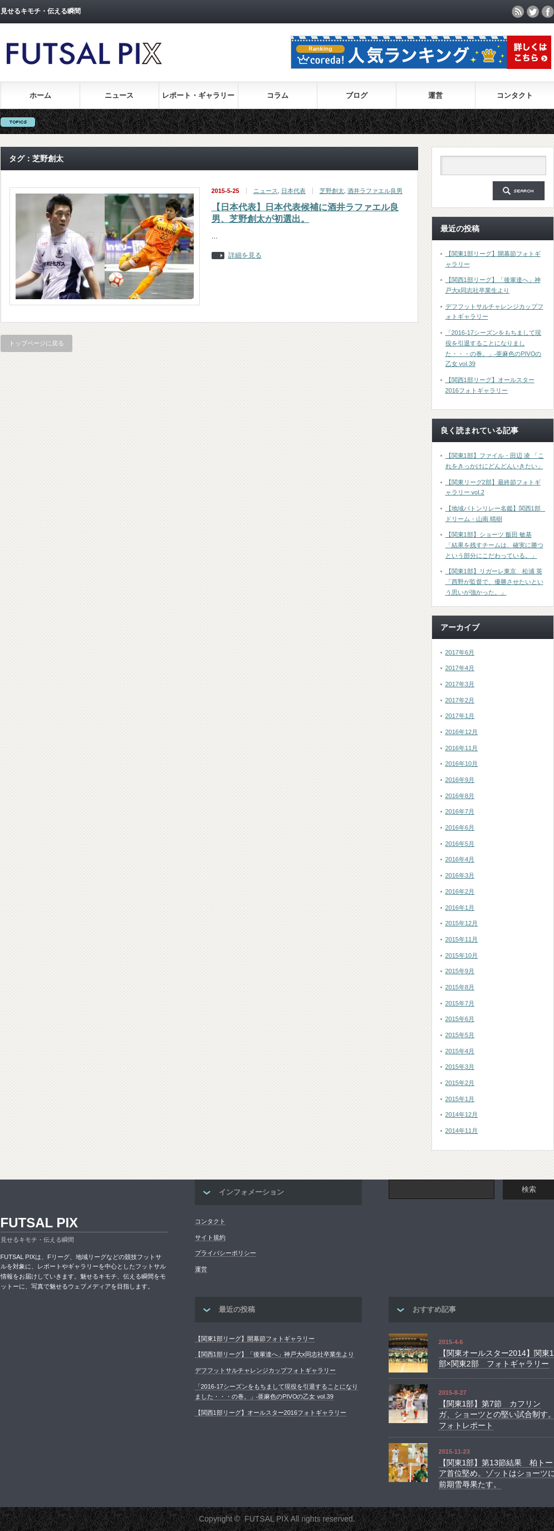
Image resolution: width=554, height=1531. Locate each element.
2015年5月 (460, 1035)
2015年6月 (460, 1018)
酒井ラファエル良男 (375, 190)
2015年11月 (461, 939)
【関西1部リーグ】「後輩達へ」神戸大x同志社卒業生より (275, 1354)
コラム (277, 95)
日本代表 (293, 190)
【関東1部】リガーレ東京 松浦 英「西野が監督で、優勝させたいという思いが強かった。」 (494, 581)
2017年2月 (460, 700)
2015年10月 (461, 955)
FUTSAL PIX (40, 1222)
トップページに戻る (36, 343)
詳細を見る (245, 255)
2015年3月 (460, 1066)
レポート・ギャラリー (198, 95)
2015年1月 (460, 1099)
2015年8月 (460, 987)
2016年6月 (460, 827)
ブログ (356, 95)
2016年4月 (460, 859)
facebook (548, 12)
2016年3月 (460, 875)
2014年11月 (461, 1130)
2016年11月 (461, 748)
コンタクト (515, 95)
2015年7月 (460, 1003)
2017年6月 (460, 652)
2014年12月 (461, 1114)
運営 (435, 95)
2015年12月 (461, 923)
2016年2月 (460, 891)
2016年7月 (460, 811)
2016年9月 (460, 779)
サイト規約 (210, 1237)
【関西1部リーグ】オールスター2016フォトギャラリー (271, 1412)
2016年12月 (461, 732)
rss (518, 12)
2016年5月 (460, 843)
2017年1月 (460, 715)
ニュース (119, 95)
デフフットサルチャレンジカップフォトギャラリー (265, 1370)
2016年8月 (460, 795)
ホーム (40, 95)
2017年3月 (460, 684)
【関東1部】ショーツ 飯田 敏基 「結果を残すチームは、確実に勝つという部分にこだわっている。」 (494, 544)
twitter (533, 12)
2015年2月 (460, 1082)
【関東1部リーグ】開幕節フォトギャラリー (255, 1338)
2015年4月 (460, 1051)
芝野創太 (332, 190)
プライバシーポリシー (225, 1253)
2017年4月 (460, 668)
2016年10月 (461, 763)
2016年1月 (460, 907)
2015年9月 (460, 971)
